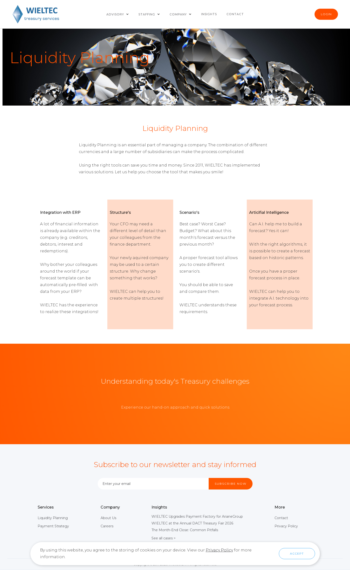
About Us (108, 518)
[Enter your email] (153, 484)
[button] (118, 14)
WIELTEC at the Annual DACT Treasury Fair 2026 (192, 523)
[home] (36, 14)
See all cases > (163, 538)
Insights (209, 14)
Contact (235, 14)
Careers (107, 526)
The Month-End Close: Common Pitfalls (184, 530)
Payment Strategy (53, 526)
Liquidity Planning (53, 518)
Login (326, 14)
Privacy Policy (286, 526)
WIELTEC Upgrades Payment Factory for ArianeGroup (197, 516)
